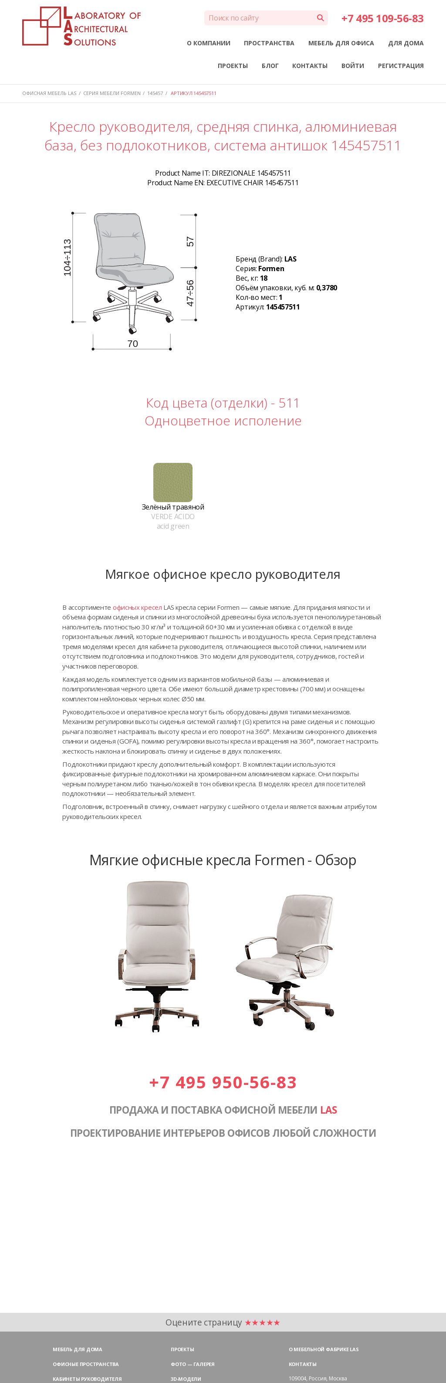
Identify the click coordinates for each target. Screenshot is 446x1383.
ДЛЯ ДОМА (406, 43)
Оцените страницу (223, 1322)
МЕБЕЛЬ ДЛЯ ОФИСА (341, 43)
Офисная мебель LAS (49, 93)
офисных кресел (137, 607)
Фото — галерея (193, 1364)
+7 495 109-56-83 (382, 18)
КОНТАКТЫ (310, 65)
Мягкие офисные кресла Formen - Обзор (223, 859)
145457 (155, 93)
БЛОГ (270, 65)
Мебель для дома (77, 1349)
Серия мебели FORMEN (112, 93)
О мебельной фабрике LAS (324, 1349)
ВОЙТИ (352, 65)
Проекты (182, 1349)
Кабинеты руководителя (87, 1379)
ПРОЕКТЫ (233, 65)
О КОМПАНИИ (208, 43)
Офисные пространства (86, 1364)
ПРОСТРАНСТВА (269, 43)
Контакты (303, 1364)
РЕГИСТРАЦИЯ (401, 65)
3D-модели (186, 1379)
